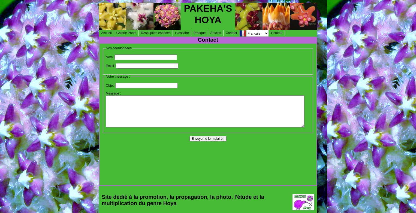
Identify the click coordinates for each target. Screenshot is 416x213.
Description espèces (155, 33)
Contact (231, 33)
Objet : (110, 85)
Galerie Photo (126, 33)
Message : (113, 93)
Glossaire (182, 33)
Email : (111, 66)
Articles (215, 33)
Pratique (200, 33)
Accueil (106, 33)
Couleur (276, 33)
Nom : (110, 57)
